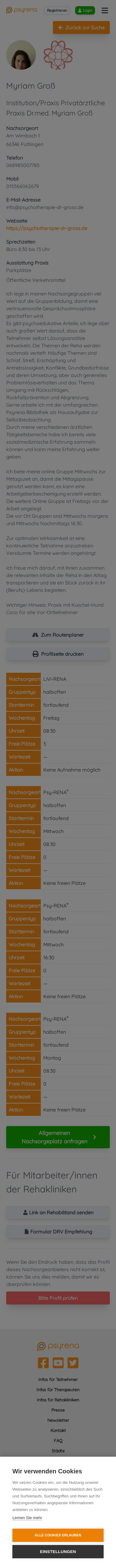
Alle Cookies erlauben (58, 1535)
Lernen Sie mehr (27, 1517)
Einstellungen (58, 1551)
